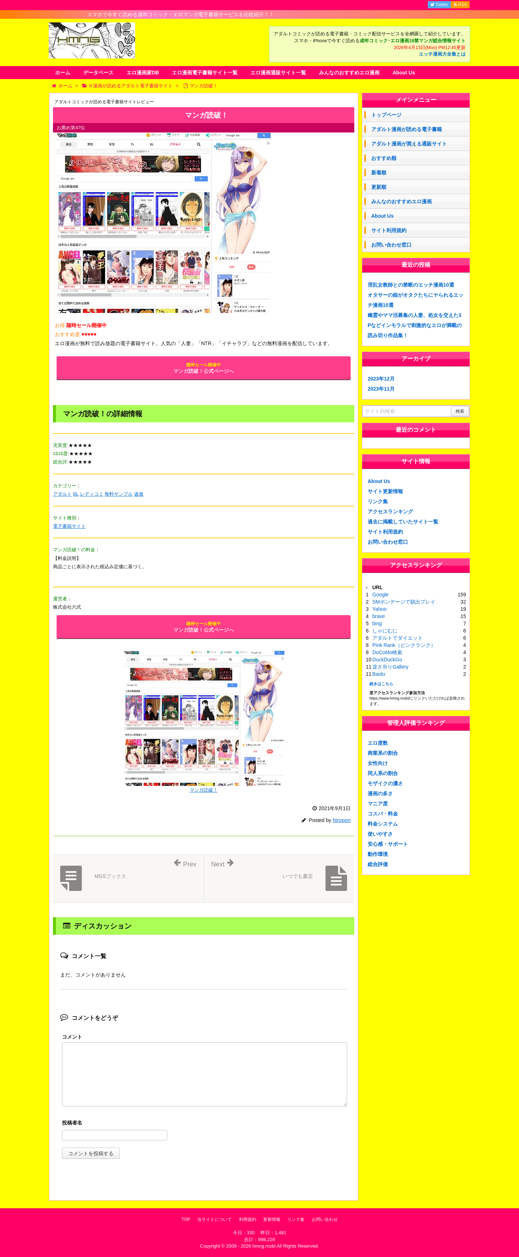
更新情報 (271, 1219)
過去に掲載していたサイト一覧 (403, 522)
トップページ (386, 114)
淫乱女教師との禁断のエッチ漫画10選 (411, 285)
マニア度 (378, 803)
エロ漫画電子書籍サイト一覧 (205, 72)
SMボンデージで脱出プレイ (403, 602)
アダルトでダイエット (397, 638)
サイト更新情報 (385, 491)
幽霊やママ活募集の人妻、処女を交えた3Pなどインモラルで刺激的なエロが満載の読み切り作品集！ (415, 325)
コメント (72, 1037)
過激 (138, 494)
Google (380, 594)
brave (378, 616)
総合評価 (378, 864)
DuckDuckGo (387, 659)
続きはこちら (381, 684)
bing (377, 623)
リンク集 (378, 501)
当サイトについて (214, 1219)
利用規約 (247, 1219)
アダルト (62, 494)
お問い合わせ (325, 1219)
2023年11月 (381, 389)
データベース (98, 72)
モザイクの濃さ (385, 783)
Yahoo (379, 609)
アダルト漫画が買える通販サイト (409, 143)
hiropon (342, 820)
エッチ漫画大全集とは (442, 54)
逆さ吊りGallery (390, 667)
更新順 (378, 187)
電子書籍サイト (69, 526)
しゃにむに (385, 631)
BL (76, 494)
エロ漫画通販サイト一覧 (278, 72)
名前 (204, 1123)
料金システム (383, 824)
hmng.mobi (263, 1246)
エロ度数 (378, 743)
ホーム (62, 72)
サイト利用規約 (389, 230)
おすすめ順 (383, 158)
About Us (403, 72)
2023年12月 (381, 379)
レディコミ (91, 494)
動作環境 (378, 854)
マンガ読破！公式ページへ (203, 368)
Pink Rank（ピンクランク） (404, 645)
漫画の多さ (380, 793)
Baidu (378, 674)
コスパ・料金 (383, 814)
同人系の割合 (383, 773)
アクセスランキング (390, 511)
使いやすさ (380, 834)
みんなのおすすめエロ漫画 (349, 72)
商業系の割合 (383, 753)
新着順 (378, 172)
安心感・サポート (388, 844)
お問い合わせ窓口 (391, 244)
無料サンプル (119, 494)
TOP (185, 1219)
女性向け (378, 763)
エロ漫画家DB (143, 72)
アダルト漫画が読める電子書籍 (406, 129)
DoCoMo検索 (387, 652)
